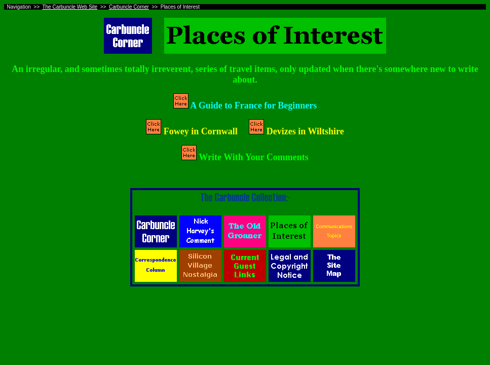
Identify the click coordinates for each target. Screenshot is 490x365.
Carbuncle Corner (129, 7)
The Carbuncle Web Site (69, 7)
